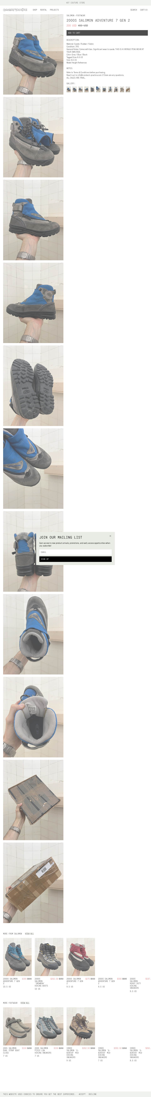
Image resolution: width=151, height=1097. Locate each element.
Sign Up (45, 559)
